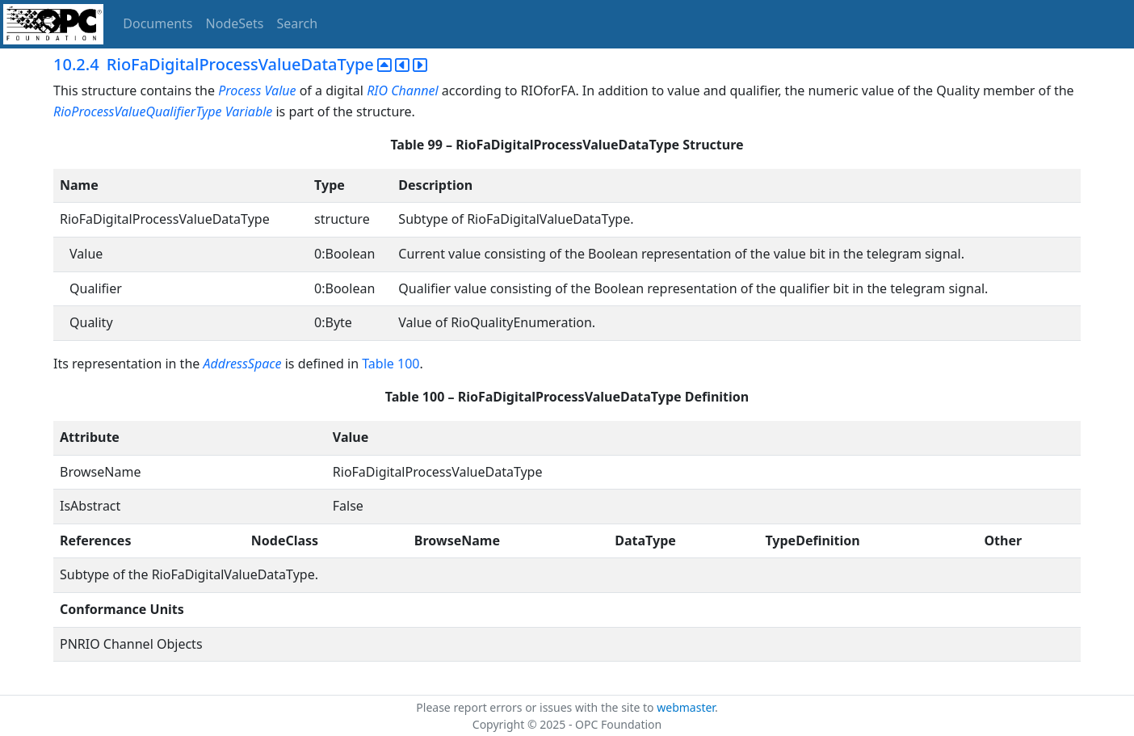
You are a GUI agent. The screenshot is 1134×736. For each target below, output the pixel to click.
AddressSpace (242, 363)
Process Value (257, 90)
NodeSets (235, 23)
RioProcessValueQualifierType (137, 111)
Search (297, 23)
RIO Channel (402, 90)
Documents (157, 23)
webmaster (686, 707)
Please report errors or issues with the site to (536, 707)
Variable (249, 111)
